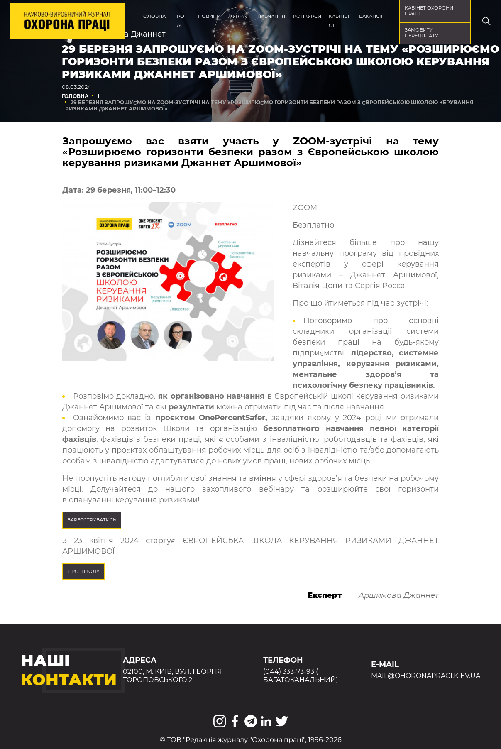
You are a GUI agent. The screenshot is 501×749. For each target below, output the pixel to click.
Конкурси (307, 16)
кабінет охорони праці (429, 11)
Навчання (271, 16)
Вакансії (370, 16)
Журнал (239, 16)
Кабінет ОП (339, 20)
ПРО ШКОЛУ (84, 571)
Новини (209, 16)
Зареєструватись (92, 520)
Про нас (178, 20)
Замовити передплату (421, 33)
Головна (153, 16)
